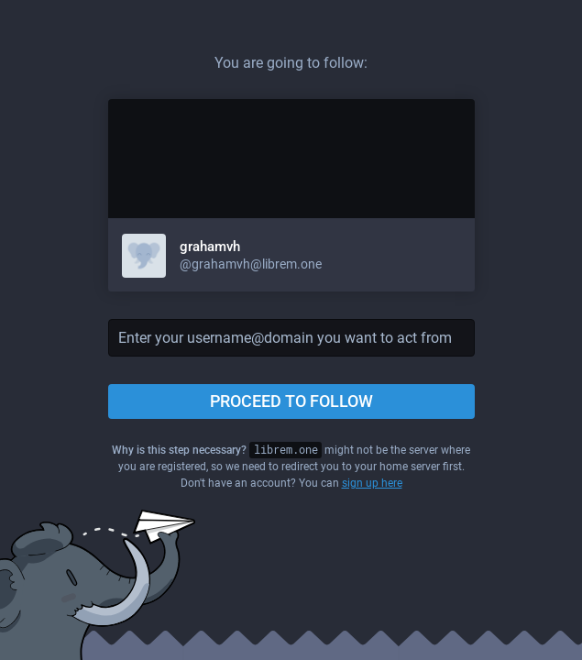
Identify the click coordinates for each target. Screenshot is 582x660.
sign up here (372, 483)
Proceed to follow (291, 401)
